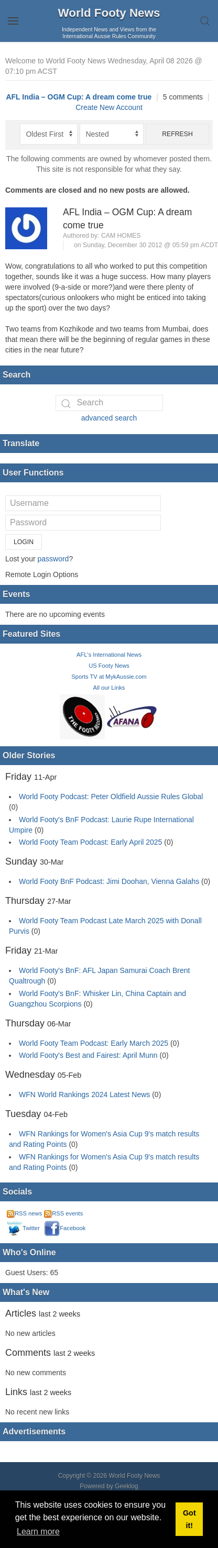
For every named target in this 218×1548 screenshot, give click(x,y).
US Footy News (109, 665)
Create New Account (109, 107)
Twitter (23, 1228)
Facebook (64, 1228)
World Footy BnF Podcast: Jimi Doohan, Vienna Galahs (109, 881)
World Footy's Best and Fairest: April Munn (88, 1055)
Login (24, 542)
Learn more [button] (38, 1531)
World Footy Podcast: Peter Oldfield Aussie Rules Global (111, 796)
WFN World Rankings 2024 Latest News (84, 1094)
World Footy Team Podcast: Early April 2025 (90, 842)
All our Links (109, 687)
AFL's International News (109, 654)
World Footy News (109, 12)
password (53, 559)
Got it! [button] (189, 1519)
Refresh (177, 134)
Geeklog (126, 1486)
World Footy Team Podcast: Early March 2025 (93, 1043)
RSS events (63, 1213)
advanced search (109, 418)
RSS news (24, 1213)
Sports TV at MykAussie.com (108, 676)
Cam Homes (121, 235)
